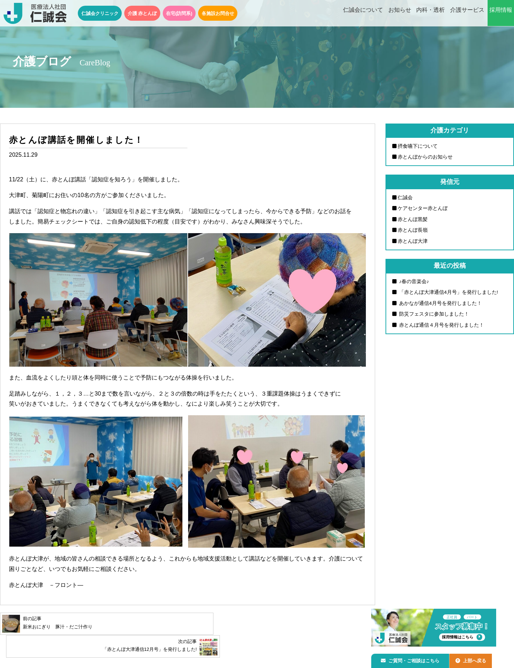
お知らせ (399, 13)
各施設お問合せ (218, 13)
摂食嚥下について (418, 146)
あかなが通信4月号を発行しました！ (440, 307)
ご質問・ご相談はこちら (411, 660)
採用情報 (500, 13)
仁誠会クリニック (100, 13)
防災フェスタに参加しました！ (433, 318)
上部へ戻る (474, 660)
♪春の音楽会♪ (413, 284)
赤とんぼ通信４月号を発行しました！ (441, 329)
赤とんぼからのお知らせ (425, 157)
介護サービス (467, 13)
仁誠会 (405, 198)
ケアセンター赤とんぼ (423, 209)
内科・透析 (430, 13)
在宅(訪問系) (179, 13)
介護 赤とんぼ (142, 13)
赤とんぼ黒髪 (413, 221)
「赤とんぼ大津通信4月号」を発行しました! (448, 295)
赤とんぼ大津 (413, 243)
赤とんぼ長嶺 (413, 232)
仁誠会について (363, 13)
